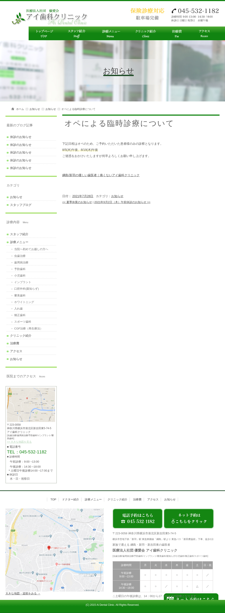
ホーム (20, 109)
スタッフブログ (20, 205)
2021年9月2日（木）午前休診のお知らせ (122, 202)
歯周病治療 (21, 262)
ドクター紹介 (70, 499)
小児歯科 (20, 275)
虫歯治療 (20, 256)
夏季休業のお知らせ (77, 202)
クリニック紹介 (20, 335)
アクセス (16, 351)
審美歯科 (20, 295)
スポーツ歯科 (22, 321)
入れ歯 (18, 308)
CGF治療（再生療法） (28, 328)
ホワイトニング (24, 302)
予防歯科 (20, 269)
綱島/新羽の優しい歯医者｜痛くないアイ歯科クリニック (101, 175)
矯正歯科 (20, 315)
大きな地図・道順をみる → (22, 593)
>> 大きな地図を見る (19, 441)
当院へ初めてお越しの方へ (31, 249)
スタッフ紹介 (19, 234)
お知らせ (34, 109)
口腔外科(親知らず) (26, 288)
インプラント (22, 282)
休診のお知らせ (20, 137)
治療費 (14, 343)
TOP (53, 499)
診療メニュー (19, 242)
